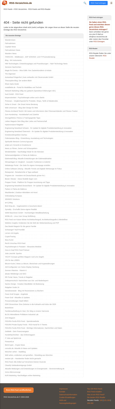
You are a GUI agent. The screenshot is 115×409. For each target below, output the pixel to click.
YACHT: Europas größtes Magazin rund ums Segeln (24, 257)
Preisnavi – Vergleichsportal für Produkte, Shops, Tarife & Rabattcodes (31, 101)
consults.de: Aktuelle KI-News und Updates (21, 348)
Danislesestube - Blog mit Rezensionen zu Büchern (24, 291)
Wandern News (10, 53)
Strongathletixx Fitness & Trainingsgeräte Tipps (22, 118)
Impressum (63, 389)
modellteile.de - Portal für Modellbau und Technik (23, 87)
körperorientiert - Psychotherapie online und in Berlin (24, 98)
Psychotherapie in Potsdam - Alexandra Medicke (23, 247)
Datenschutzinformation (68, 395)
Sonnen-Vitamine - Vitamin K (16, 270)
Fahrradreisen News (12, 50)
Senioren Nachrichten (13, 67)
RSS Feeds (8, 9)
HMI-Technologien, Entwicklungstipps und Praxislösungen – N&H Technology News (36, 64)
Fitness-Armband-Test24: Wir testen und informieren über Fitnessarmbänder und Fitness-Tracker (41, 111)
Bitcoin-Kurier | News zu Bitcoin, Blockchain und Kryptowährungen (30, 264)
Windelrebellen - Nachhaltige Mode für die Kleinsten (24, 152)
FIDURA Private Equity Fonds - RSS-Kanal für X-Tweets (26, 325)
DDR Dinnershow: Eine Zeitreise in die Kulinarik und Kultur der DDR (30, 304)
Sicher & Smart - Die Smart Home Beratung (21, 104)
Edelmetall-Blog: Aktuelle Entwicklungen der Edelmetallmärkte (28, 159)
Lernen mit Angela (12, 233)
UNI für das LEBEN (12, 260)
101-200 (107, 400)
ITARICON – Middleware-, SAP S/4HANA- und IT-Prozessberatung (30, 57)
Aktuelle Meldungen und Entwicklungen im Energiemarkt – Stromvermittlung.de (34, 369)
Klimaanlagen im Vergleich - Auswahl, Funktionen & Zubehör (27, 162)
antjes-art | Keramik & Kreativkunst (18, 145)
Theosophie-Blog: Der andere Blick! (18, 81)
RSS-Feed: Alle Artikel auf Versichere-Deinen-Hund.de (25, 362)
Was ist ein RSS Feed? (96, 395)
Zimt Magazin (10, 318)
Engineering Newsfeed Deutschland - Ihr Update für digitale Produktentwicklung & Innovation (40, 186)
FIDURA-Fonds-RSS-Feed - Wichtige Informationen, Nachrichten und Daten (33, 328)
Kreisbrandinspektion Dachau (16, 135)
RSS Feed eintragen (98, 3)
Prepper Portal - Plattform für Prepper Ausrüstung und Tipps (27, 182)
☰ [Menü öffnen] (111, 3)
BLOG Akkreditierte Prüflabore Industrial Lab (21, 314)
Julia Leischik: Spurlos (13, 253)
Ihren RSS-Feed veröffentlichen (18, 390)
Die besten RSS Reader (96, 397)
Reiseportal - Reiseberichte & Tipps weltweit (21, 172)
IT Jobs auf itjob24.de (13, 338)
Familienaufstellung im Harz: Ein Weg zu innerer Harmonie (27, 311)
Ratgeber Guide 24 (12, 287)
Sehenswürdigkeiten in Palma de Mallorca (21, 155)
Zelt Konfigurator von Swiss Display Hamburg (22, 267)
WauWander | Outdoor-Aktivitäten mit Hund (21, 192)
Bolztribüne (9, 308)
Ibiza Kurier (9, 240)
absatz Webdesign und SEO (15, 274)
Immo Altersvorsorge (12, 372)
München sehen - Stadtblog (15, 352)
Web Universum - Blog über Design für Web (21, 108)
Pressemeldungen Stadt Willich (16, 301)
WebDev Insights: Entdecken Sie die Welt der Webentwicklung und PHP (32, 223)
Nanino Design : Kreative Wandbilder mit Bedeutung (24, 284)
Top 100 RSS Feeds (94, 389)
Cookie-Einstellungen (67, 397)
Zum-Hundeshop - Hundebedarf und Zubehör (22, 114)
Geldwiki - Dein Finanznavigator (17, 331)
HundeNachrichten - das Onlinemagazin (20, 335)
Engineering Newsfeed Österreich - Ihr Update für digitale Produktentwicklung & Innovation (39, 131)
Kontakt (62, 392)
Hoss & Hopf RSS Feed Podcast (17, 250)
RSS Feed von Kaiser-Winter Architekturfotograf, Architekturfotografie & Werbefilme (36, 220)
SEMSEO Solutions (12, 199)
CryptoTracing (10, 236)
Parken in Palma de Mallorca (16, 189)
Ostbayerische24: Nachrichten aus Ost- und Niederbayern (26, 281)
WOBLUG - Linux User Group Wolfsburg (20, 216)
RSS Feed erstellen (94, 392)
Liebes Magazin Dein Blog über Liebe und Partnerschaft (26, 121)
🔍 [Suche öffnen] (84, 3)
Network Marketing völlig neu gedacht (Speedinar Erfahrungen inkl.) (30, 91)
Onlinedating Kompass (13, 196)
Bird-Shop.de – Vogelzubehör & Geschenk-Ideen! (23, 206)
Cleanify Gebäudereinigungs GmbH (18, 365)
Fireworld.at (9, 342)
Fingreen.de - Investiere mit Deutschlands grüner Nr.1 (25, 175)
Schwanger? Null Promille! (15, 230)
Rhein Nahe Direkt (12, 84)
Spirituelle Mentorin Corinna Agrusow (19, 142)
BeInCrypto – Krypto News (15, 345)
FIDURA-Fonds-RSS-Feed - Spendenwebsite (22, 321)
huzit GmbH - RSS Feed (14, 94)
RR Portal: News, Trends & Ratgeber (19, 277)
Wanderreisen (10, 40)
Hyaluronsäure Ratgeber (14, 125)
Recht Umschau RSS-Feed (15, 243)
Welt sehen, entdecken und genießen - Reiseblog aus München (29, 355)
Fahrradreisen (10, 43)
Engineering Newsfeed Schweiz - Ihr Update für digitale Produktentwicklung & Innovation (38, 128)
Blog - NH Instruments (13, 60)
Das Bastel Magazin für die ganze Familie (20, 226)
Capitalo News (10, 47)
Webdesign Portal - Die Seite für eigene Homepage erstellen (27, 165)
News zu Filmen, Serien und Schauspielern (21, 148)
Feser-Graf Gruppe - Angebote (16, 294)
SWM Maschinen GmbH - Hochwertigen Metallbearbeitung (27, 213)
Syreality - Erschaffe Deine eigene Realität (21, 209)
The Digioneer (10, 74)
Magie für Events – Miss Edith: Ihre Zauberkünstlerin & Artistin (28, 70)
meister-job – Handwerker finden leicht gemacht (23, 358)
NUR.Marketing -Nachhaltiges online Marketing (22, 375)
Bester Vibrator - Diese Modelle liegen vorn (21, 179)
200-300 (90, 403)
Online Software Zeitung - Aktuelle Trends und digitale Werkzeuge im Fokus (33, 169)
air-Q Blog (9, 203)
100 (101, 400)
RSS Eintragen (99, 41)
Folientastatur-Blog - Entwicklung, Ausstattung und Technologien (29, 138)
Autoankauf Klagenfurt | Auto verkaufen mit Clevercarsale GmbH (29, 77)
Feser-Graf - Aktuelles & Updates (17, 297)
